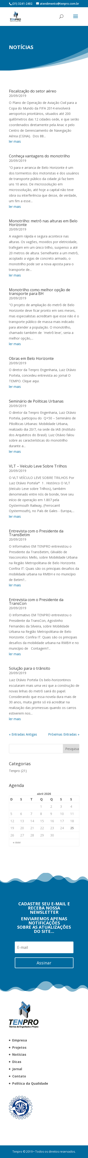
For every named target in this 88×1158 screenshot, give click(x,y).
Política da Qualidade (30, 1083)
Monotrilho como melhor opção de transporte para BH (39, 427)
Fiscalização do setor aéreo (32, 226)
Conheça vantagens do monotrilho (39, 291)
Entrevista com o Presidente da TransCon (36, 737)
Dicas (16, 1061)
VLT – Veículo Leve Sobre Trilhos (38, 601)
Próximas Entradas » (63, 870)
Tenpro (71, 770)
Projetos (19, 1047)
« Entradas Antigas (23, 870)
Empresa (19, 1040)
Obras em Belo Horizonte (31, 493)
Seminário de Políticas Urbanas (36, 536)
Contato (19, 1076)
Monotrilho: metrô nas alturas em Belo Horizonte (43, 358)
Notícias (19, 1054)
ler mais (15, 277)
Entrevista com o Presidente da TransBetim (36, 668)
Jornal (17, 1069)
